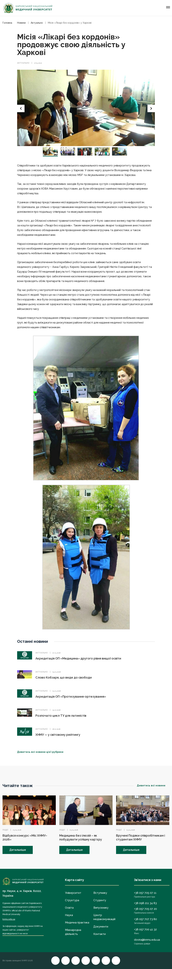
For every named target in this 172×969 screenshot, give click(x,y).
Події (5, 830)
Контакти (99, 934)
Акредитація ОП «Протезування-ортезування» (70, 696)
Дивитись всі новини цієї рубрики (42, 752)
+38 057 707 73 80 (145, 919)
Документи (100, 926)
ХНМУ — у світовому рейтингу (57, 734)
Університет (73, 892)
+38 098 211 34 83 (145, 903)
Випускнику (101, 907)
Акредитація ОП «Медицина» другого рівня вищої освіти (78, 658)
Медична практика (77, 922)
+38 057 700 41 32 (145, 929)
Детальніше (17, 849)
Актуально (23, 63)
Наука (69, 915)
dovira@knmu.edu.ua (147, 939)
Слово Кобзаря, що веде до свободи (63, 677)
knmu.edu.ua (9, 919)
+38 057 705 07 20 (145, 908)
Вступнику (100, 892)
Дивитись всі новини (153, 785)
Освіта (69, 907)
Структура (72, 900)
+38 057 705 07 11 (145, 892)
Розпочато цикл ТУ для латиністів (60, 715)
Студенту (99, 900)
